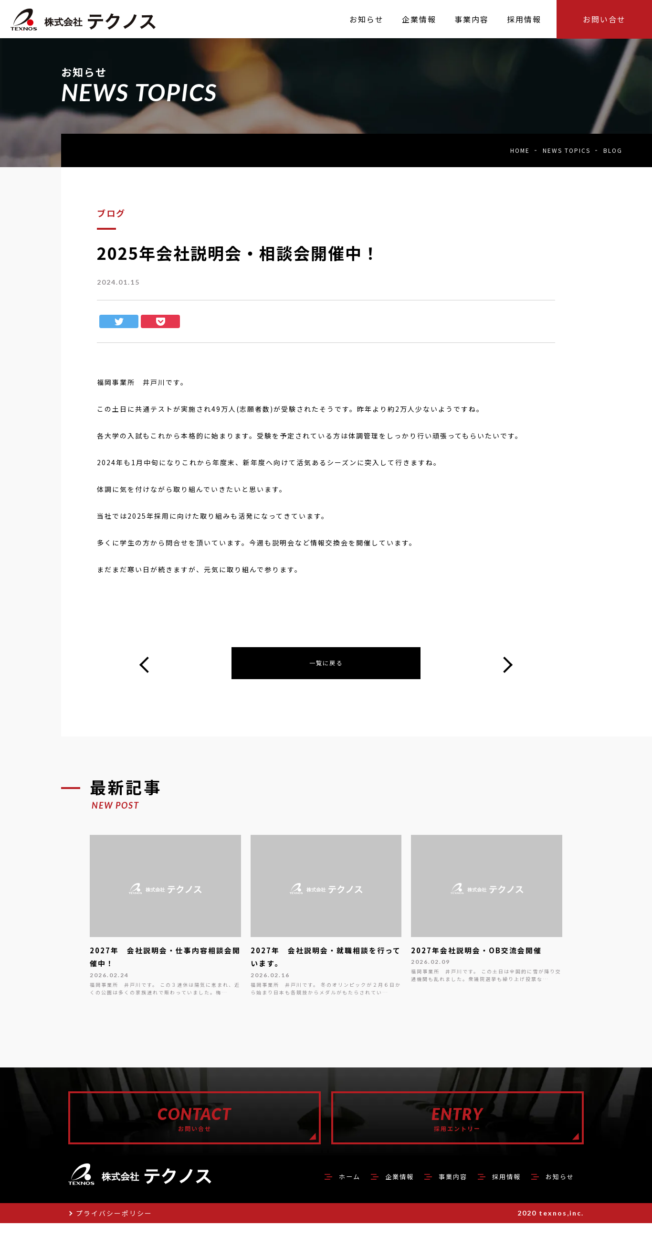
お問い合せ (604, 19)
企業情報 (379, 1189)
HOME (520, 150)
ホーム (324, 1189)
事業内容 (438, 1189)
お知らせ (557, 1189)
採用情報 (498, 1189)
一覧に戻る (326, 664)
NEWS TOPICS (566, 150)
